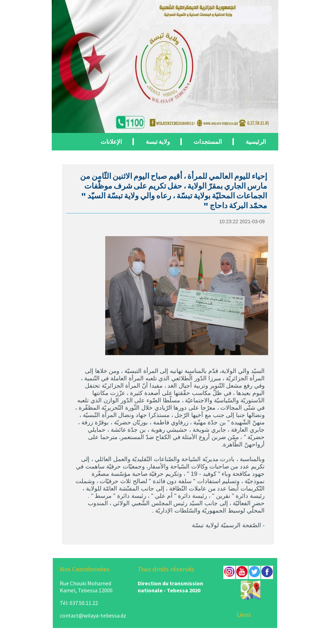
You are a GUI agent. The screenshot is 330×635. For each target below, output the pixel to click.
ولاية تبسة (158, 141)
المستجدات (208, 141)
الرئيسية (256, 141)
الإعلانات (111, 141)
